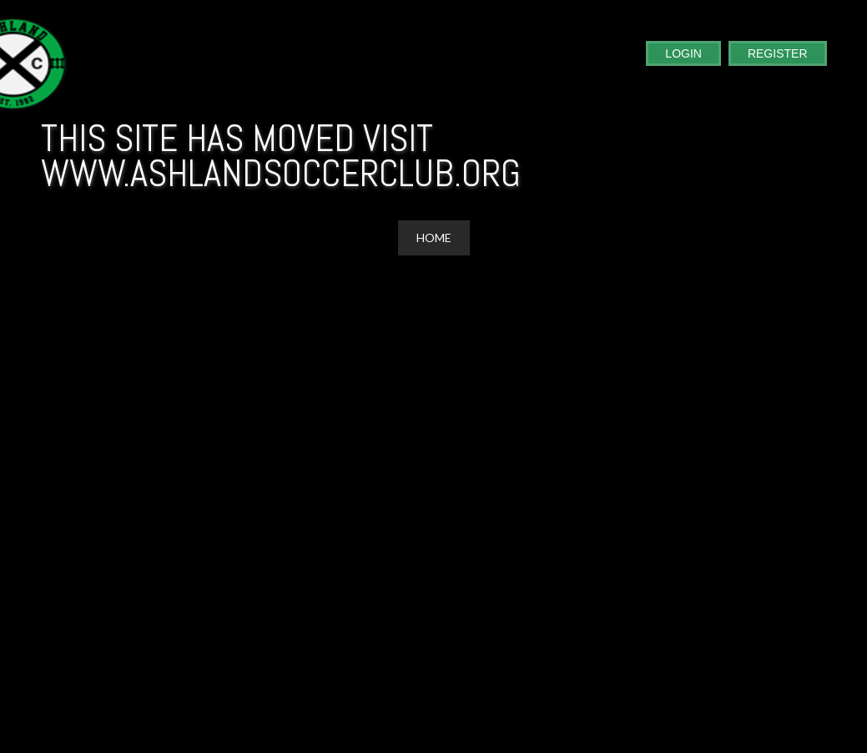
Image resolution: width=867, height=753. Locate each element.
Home (433, 237)
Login (683, 53)
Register (778, 53)
